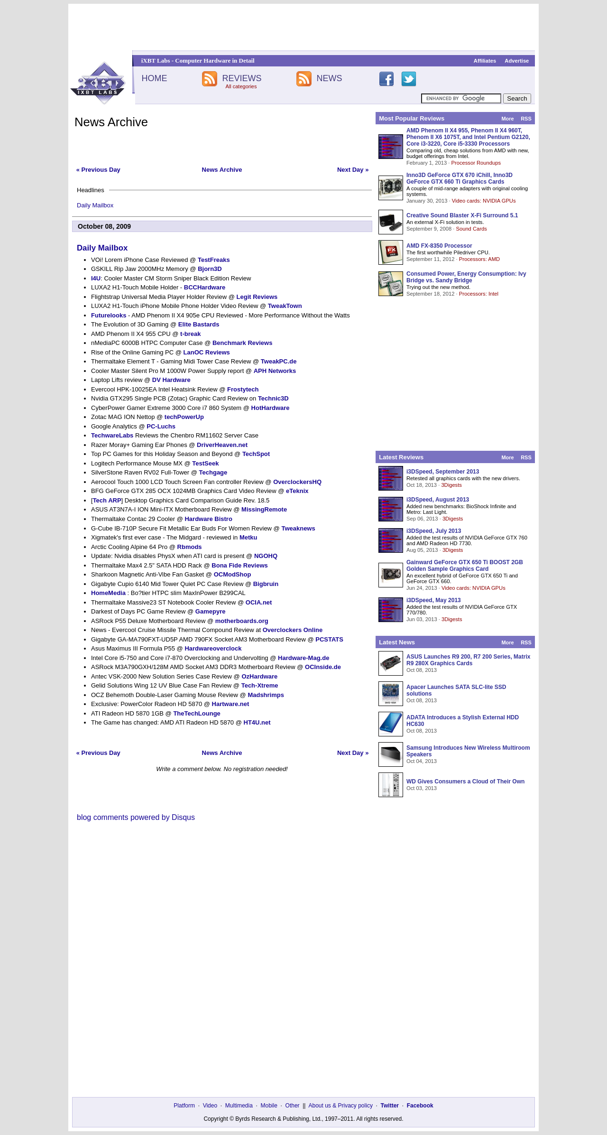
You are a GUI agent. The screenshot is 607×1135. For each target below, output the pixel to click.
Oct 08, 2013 (421, 670)
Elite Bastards (199, 324)
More (507, 118)
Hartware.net (230, 703)
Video (210, 1105)
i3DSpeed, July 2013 (433, 531)
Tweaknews (298, 528)
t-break (190, 333)
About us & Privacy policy (340, 1105)
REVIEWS (241, 78)
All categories (241, 86)
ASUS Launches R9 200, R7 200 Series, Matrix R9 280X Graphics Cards (468, 660)
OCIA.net (259, 602)
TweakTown (285, 305)
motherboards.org (241, 620)
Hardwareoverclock (212, 648)
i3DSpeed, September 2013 (442, 471)
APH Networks (275, 370)
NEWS (329, 78)
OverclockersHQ (297, 481)
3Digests (451, 485)
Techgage (213, 472)
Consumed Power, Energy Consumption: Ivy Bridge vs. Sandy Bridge (466, 277)
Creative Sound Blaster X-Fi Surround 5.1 (462, 215)
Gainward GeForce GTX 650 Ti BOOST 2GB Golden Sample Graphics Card (464, 565)
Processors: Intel (478, 294)
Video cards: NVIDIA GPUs (484, 201)
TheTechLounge (196, 713)
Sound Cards (471, 229)
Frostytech (242, 389)
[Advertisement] (303, 27)
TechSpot (256, 453)
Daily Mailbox (95, 205)
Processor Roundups (476, 163)
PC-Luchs (161, 426)
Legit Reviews (257, 296)
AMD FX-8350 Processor (439, 245)
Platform (184, 1105)
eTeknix (297, 490)
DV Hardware (171, 379)
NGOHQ (265, 555)
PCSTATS (329, 639)
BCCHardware (204, 287)
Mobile (269, 1105)
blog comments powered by (136, 817)
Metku (248, 537)
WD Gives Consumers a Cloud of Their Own (465, 781)
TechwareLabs (112, 435)
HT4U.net (257, 722)
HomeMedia (108, 592)
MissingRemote (264, 509)
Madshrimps (266, 694)
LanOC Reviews (207, 352)
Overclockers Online (292, 629)
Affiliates (485, 61)
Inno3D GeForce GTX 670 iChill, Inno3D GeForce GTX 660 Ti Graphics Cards (459, 178)
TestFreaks (214, 259)
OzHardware (259, 676)
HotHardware (270, 407)
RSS (526, 118)
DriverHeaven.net (222, 444)
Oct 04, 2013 (421, 761)
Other (292, 1105)
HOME (154, 78)
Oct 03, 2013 (421, 788)
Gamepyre (210, 611)
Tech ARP (107, 500)
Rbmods (189, 546)
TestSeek (205, 463)
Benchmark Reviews (242, 342)
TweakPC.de (279, 361)
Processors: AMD (479, 259)
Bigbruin (265, 583)
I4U (96, 278)
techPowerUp (184, 416)
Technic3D (273, 398)
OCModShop (232, 574)
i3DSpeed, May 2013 (433, 600)
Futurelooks (108, 315)
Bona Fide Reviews (239, 565)
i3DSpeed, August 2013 (437, 499)
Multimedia (239, 1105)
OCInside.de (323, 666)
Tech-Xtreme (259, 685)
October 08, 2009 (104, 226)
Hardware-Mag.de (303, 657)
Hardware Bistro (208, 518)
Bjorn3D (210, 268)
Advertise (517, 61)
